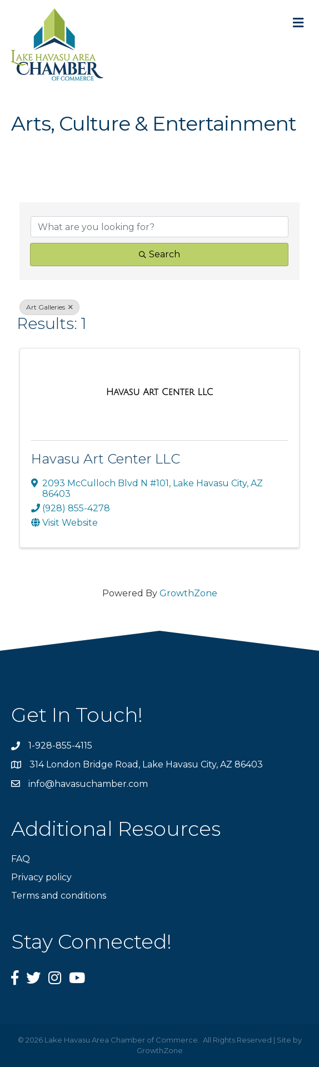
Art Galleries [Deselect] (49, 307)
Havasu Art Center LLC (105, 459)
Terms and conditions (58, 895)
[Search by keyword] (159, 226)
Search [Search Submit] (159, 254)
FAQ (20, 859)
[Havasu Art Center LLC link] (159, 392)
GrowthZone (188, 593)
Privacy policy (41, 877)
